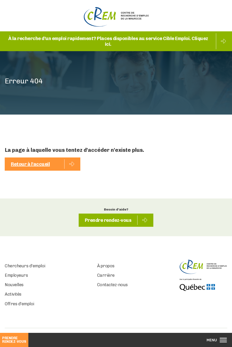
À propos (106, 266)
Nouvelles (14, 284)
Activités (13, 294)
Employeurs (16, 275)
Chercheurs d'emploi (25, 266)
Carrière (106, 275)
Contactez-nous (112, 284)
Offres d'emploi (19, 303)
